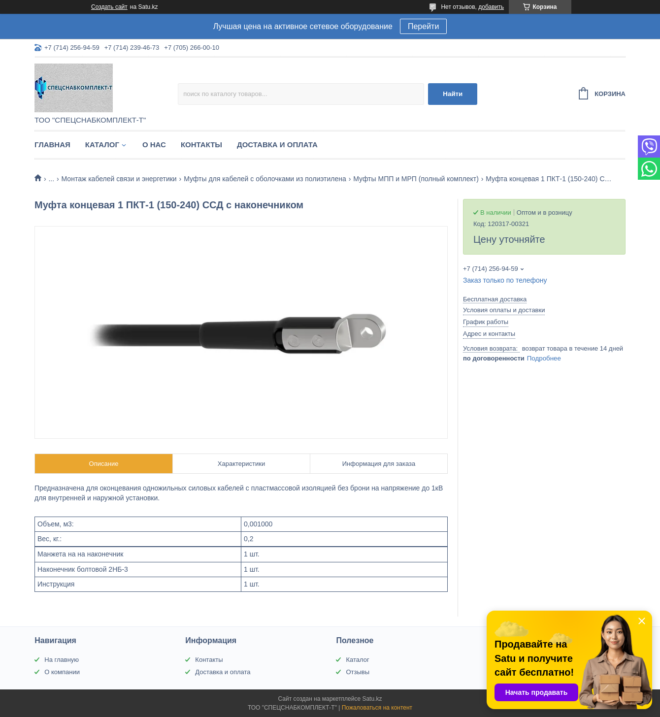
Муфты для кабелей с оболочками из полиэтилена (265, 179)
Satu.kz (372, 698)
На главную (61, 659)
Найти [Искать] (452, 94)
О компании (62, 672)
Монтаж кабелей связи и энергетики (119, 179)
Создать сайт (109, 6)
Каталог (102, 144)
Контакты (201, 144)
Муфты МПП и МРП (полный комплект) (416, 179)
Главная (52, 144)
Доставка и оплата (277, 144)
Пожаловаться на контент (377, 707)
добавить (491, 6)
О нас (154, 144)
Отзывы (357, 672)
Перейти (423, 26)
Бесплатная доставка (495, 299)
